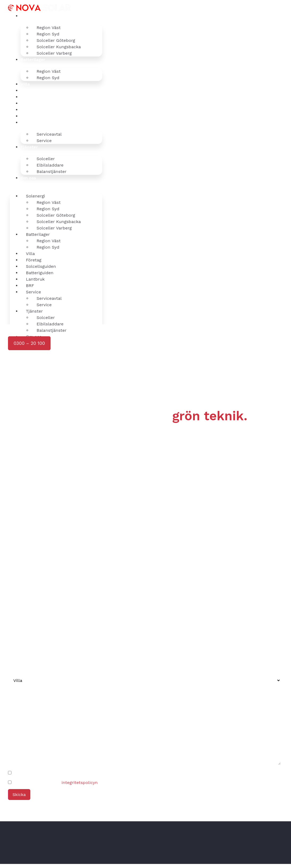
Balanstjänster (51, 171)
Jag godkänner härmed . (56, 784)
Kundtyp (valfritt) (25, 666)
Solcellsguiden (36, 96)
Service (28, 122)
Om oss (28, 177)
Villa (25, 84)
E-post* (16, 646)
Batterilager (33, 59)
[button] (56, 184)
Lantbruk (30, 109)
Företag (28, 90)
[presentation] (48, 392)
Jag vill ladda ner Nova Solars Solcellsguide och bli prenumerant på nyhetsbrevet (97, 774)
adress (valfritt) (24, 692)
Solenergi (30, 15)
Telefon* (17, 626)
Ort (11, 712)
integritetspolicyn (80, 783)
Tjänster (29, 146)
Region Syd (47, 77)
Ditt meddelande (25, 733)
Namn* (15, 606)
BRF (25, 116)
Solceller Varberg (54, 53)
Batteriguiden (35, 103)
